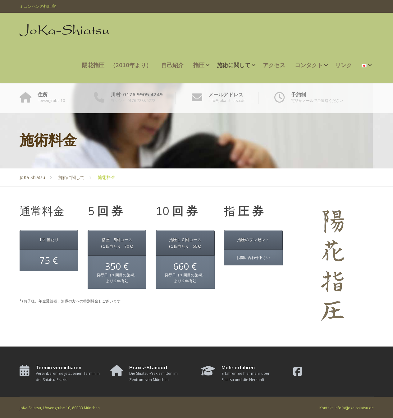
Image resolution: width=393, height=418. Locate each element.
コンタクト (309, 65)
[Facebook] (297, 373)
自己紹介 (172, 65)
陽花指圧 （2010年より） (117, 65)
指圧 (198, 65)
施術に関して (233, 65)
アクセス (274, 65)
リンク (343, 65)
